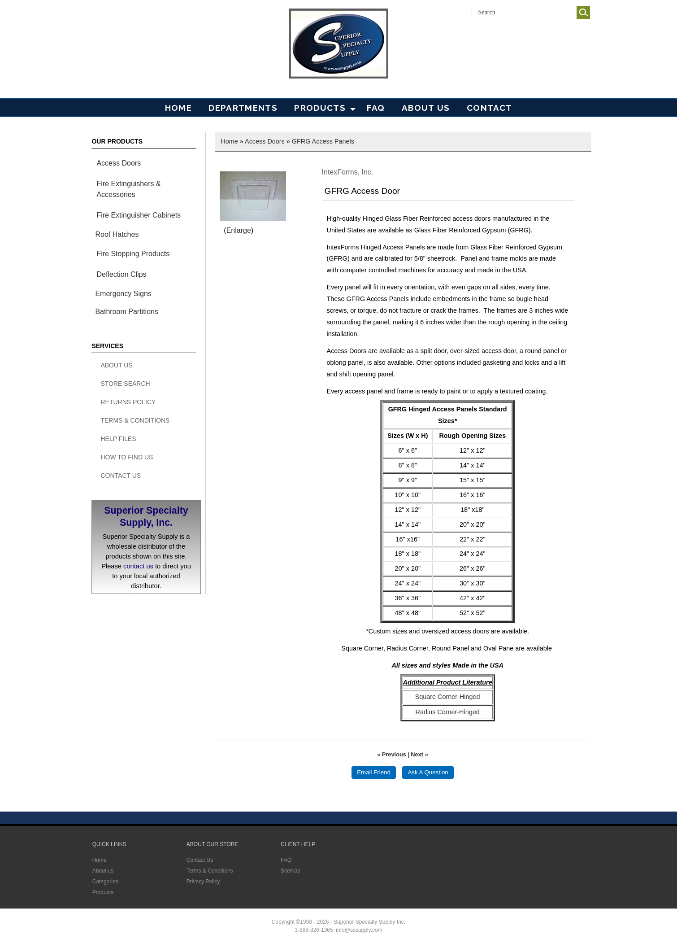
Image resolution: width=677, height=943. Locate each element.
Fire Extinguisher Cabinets (138, 215)
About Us (426, 108)
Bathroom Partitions (126, 311)
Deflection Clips (121, 274)
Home (178, 108)
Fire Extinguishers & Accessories (128, 189)
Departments (243, 108)
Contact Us (120, 475)
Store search (125, 383)
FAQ (376, 108)
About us (102, 871)
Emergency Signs (123, 293)
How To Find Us (126, 457)
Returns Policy (128, 402)
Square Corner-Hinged (447, 696)
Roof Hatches (117, 234)
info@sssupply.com (359, 930)
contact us (138, 566)
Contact (489, 108)
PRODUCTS (320, 108)
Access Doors (118, 163)
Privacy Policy (203, 881)
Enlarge (238, 230)
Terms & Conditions (134, 420)
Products (102, 892)
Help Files (118, 438)
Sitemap (290, 871)
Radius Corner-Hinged (448, 712)
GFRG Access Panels (323, 141)
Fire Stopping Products (132, 254)
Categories (105, 881)
